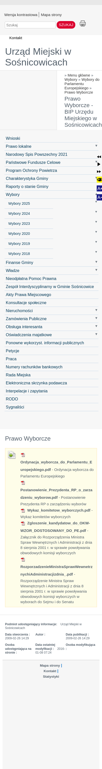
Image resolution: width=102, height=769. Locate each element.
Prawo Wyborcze (78, 92)
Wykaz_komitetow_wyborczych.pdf (55, 510)
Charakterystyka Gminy (27, 178)
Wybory (70, 79)
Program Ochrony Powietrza (31, 170)
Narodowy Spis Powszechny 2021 (36, 154)
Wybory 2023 (19, 224)
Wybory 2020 (19, 234)
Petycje (12, 350)
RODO (12, 399)
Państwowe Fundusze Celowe (33, 162)
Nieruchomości (19, 310)
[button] (99, 157)
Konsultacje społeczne (26, 302)
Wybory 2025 (19, 203)
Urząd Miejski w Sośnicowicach (38, 56)
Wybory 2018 (19, 254)
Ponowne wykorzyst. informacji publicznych (45, 342)
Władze (12, 270)
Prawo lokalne (18, 146)
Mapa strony (51, 14)
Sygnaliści (15, 407)
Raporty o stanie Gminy (27, 186)
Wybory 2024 (19, 214)
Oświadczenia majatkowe (29, 334)
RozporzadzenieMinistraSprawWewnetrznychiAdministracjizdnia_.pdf (56, 566)
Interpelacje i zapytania (27, 391)
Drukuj (83, 23)
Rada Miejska (18, 375)
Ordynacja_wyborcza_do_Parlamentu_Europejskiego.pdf (56, 462)
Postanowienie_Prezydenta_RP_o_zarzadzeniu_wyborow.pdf (56, 490)
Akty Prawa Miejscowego (28, 294)
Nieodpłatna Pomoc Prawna (31, 278)
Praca (11, 359)
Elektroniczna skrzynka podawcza (36, 383)
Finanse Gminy (19, 262)
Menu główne (79, 75)
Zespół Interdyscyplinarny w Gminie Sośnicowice (50, 286)
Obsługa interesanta (24, 326)
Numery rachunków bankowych (34, 367)
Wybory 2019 (19, 244)
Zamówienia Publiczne (26, 318)
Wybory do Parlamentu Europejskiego (81, 83)
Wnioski (13, 138)
